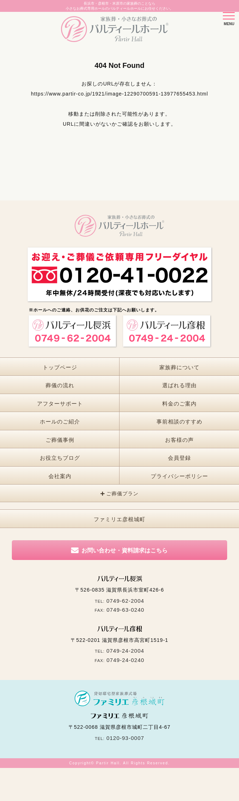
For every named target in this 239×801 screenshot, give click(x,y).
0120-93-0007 (125, 738)
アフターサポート (60, 404)
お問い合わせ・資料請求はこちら (124, 550)
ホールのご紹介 (60, 421)
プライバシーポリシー (179, 476)
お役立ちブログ (60, 458)
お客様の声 (179, 440)
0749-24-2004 (125, 651)
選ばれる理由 (179, 385)
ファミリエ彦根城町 (119, 519)
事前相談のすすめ (179, 421)
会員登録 (179, 458)
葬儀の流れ (60, 385)
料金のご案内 (179, 404)
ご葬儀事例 (60, 440)
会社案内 (59, 476)
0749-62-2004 (125, 601)
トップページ (60, 367)
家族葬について (179, 367)
